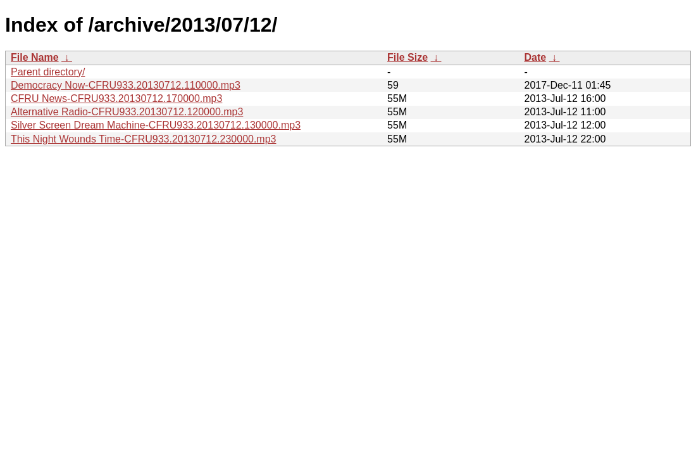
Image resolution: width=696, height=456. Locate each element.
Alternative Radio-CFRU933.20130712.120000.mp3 (127, 111)
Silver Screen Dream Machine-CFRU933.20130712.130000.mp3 (156, 125)
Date (535, 57)
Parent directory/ (48, 71)
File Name (35, 57)
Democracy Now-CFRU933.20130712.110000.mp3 (125, 85)
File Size (407, 57)
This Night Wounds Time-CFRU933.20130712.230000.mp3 (144, 139)
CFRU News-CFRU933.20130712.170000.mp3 (116, 98)
